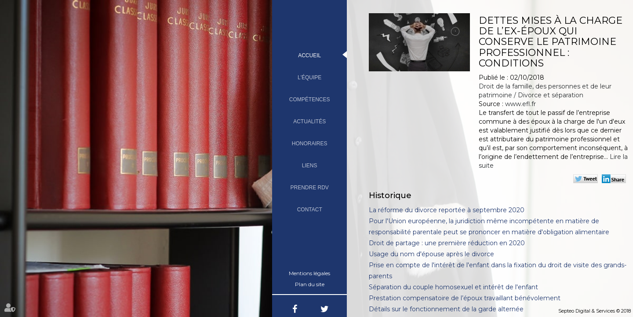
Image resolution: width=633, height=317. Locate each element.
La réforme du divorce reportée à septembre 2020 (446, 210)
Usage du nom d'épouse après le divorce (431, 254)
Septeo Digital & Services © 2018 (594, 311)
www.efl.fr (520, 104)
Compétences (309, 99)
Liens (309, 165)
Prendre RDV (310, 187)
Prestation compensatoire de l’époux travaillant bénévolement (464, 298)
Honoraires (309, 143)
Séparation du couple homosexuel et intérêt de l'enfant (453, 287)
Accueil (309, 55)
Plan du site (309, 284)
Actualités (309, 121)
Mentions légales (309, 273)
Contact (309, 209)
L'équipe (309, 77)
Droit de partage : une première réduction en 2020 (447, 243)
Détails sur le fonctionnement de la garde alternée (446, 309)
